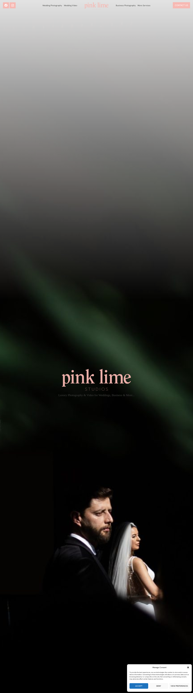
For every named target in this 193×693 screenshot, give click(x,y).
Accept (138, 686)
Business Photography (126, 5)
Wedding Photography (52, 5)
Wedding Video (70, 5)
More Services (144, 5)
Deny (158, 686)
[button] (188, 667)
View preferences (179, 686)
